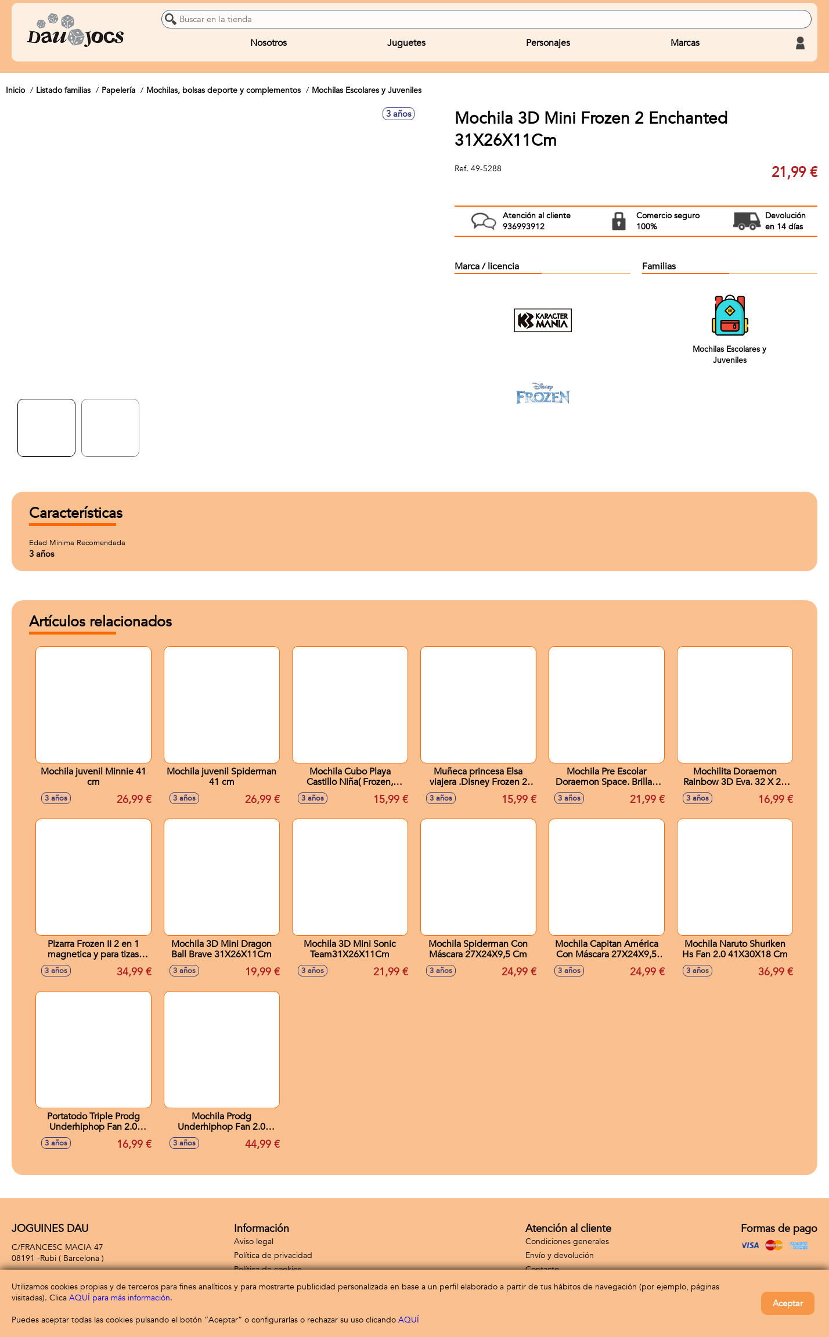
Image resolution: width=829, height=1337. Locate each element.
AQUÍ (408, 1319)
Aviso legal (253, 1241)
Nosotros (268, 43)
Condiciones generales (567, 1241)
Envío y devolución (559, 1255)
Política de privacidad (273, 1255)
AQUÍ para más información (119, 1297)
